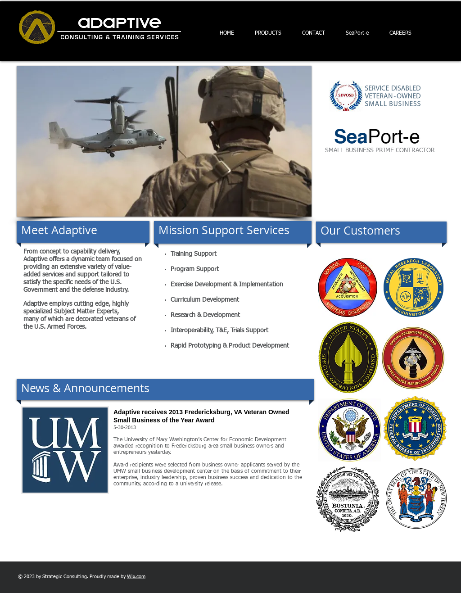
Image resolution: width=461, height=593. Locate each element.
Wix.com (136, 576)
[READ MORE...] (191, 494)
